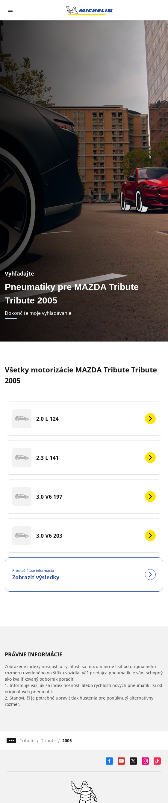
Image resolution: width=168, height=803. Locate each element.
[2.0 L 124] (84, 419)
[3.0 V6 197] (84, 496)
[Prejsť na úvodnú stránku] (89, 10)
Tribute (27, 740)
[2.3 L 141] (84, 457)
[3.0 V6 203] (84, 535)
